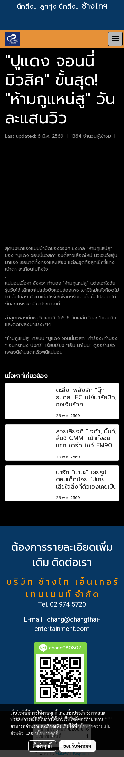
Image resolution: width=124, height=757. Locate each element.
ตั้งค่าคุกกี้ (42, 746)
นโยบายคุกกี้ (46, 733)
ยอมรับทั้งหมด (77, 746)
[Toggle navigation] (115, 39)
